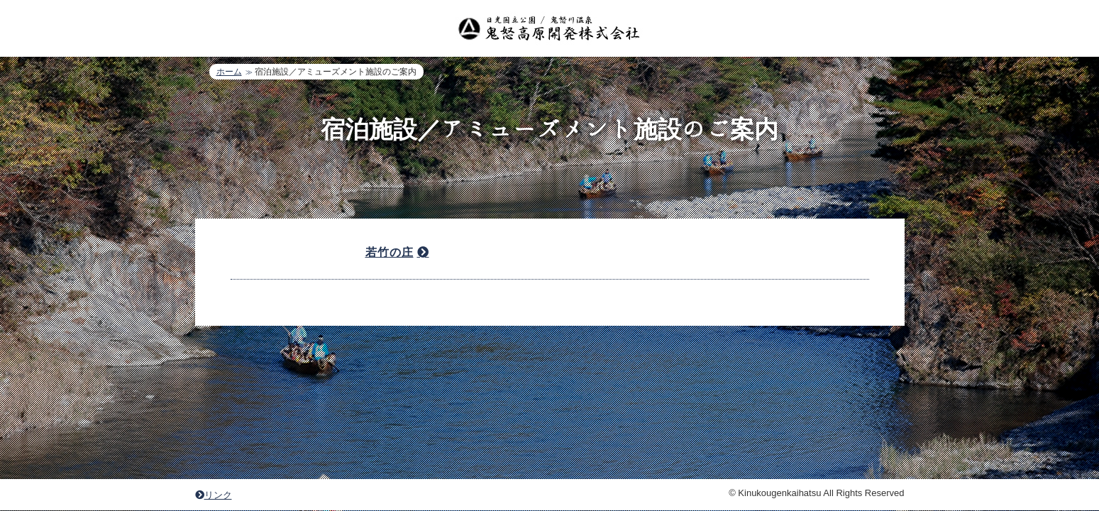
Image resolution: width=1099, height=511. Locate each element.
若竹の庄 (389, 252)
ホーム (229, 72)
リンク (213, 377)
